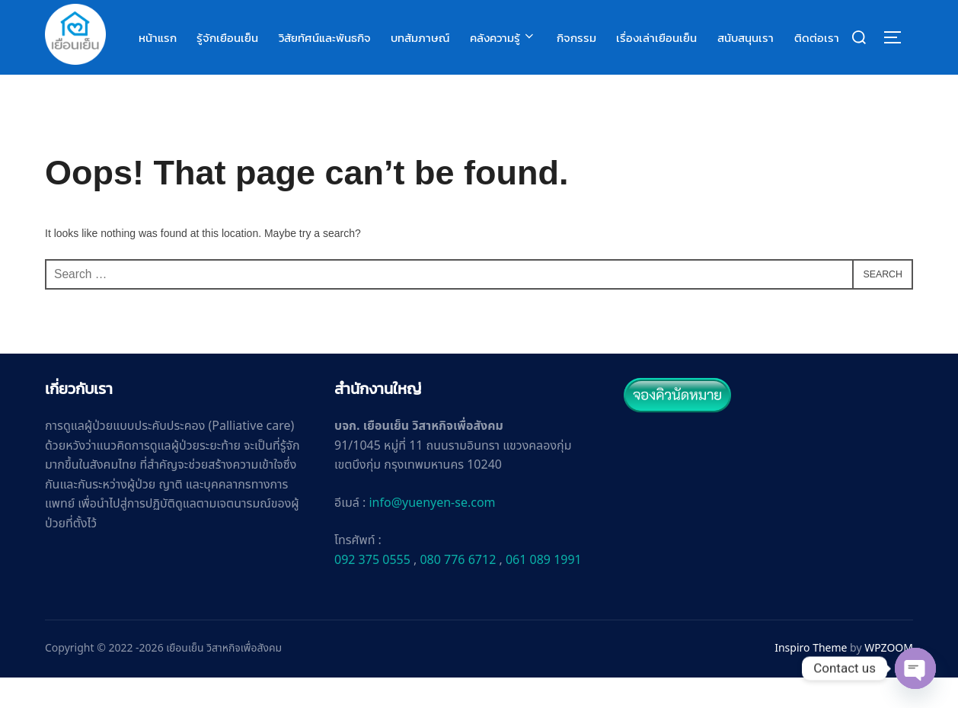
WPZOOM (888, 679)
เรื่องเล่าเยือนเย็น (657, 37)
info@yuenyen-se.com (432, 534)
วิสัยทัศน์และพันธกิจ (325, 37)
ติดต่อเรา (816, 37)
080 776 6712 (458, 591)
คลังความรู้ (504, 37)
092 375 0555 (372, 591)
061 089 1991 (544, 591)
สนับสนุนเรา (745, 37)
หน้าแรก (159, 37)
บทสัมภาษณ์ (421, 37)
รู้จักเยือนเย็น (229, 37)
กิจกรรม (577, 37)
